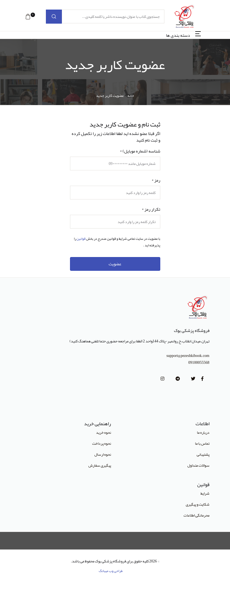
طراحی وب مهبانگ (111, 570)
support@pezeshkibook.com (187, 356)
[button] (28, 16)
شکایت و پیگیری (197, 504)
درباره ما (203, 432)
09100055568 (198, 362)
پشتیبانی (203, 454)
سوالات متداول (198, 465)
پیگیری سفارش (99, 465)
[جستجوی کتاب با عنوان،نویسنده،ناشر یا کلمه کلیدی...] (113, 16)
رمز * (156, 180)
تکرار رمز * (151, 209)
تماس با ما (202, 443)
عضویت (115, 264)
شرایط (204, 493)
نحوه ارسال (102, 454)
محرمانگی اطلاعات (196, 515)
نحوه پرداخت (101, 443)
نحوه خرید (103, 432)
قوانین (81, 238)
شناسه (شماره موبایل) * (140, 151)
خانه (130, 95)
